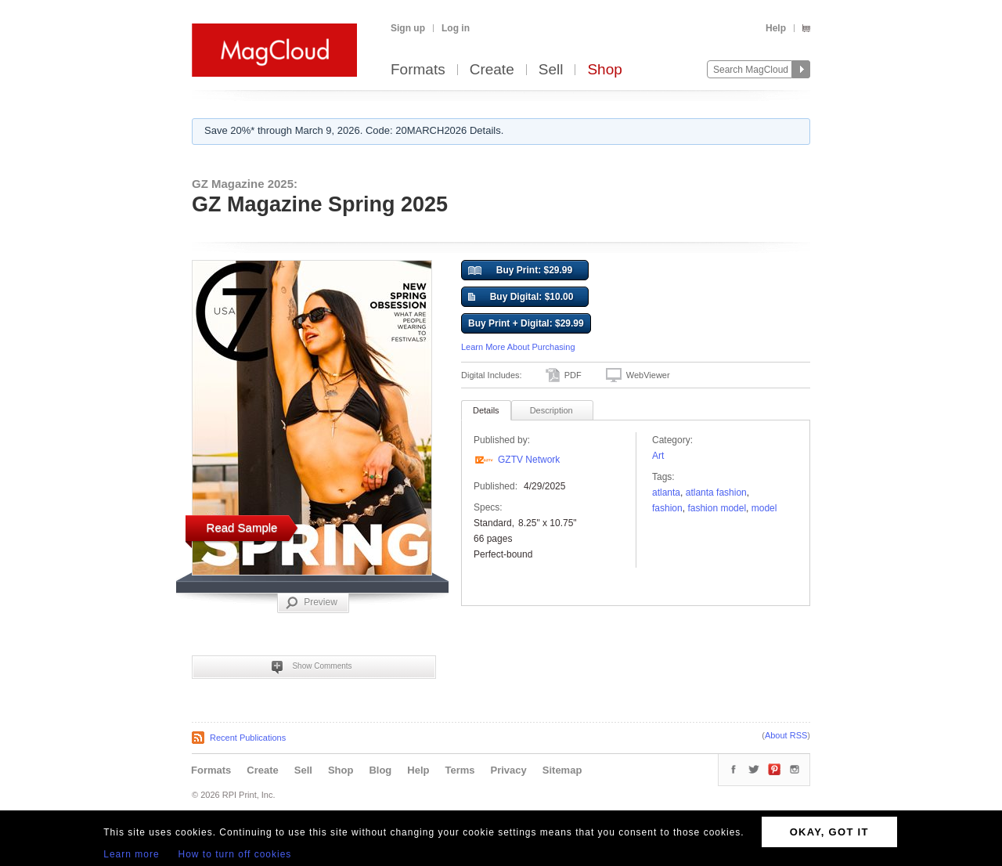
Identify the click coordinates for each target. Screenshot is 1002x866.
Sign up (408, 28)
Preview (311, 603)
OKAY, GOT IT (829, 832)
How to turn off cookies (235, 854)
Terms (459, 770)
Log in (456, 28)
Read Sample (242, 527)
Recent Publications (248, 737)
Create (492, 70)
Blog (380, 770)
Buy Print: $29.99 (520, 271)
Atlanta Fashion (716, 492)
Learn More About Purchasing (518, 347)
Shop (604, 70)
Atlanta (666, 492)
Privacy (509, 770)
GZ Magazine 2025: (244, 183)
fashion (667, 508)
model (764, 508)
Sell (551, 70)
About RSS (786, 735)
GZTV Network (529, 459)
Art (658, 455)
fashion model (716, 508)
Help (776, 28)
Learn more (131, 854)
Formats (418, 70)
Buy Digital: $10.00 (520, 297)
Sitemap (562, 770)
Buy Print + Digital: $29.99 (526, 323)
